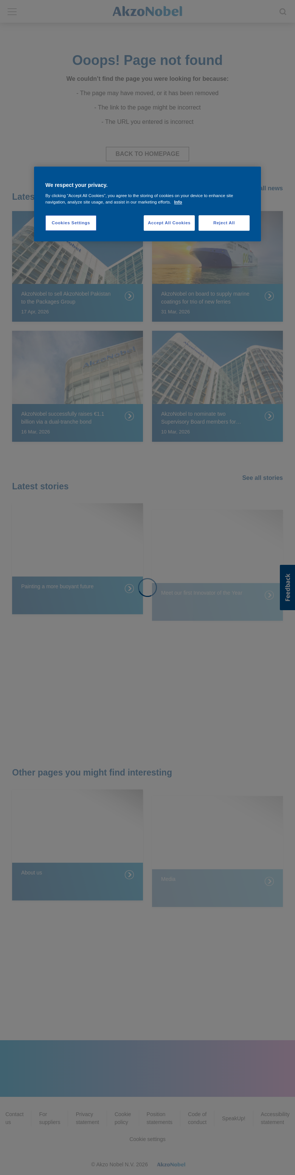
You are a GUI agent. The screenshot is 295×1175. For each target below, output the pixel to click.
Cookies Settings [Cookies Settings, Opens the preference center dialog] (71, 223)
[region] (147, 204)
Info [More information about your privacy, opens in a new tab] (178, 202)
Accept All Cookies (169, 223)
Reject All (224, 223)
